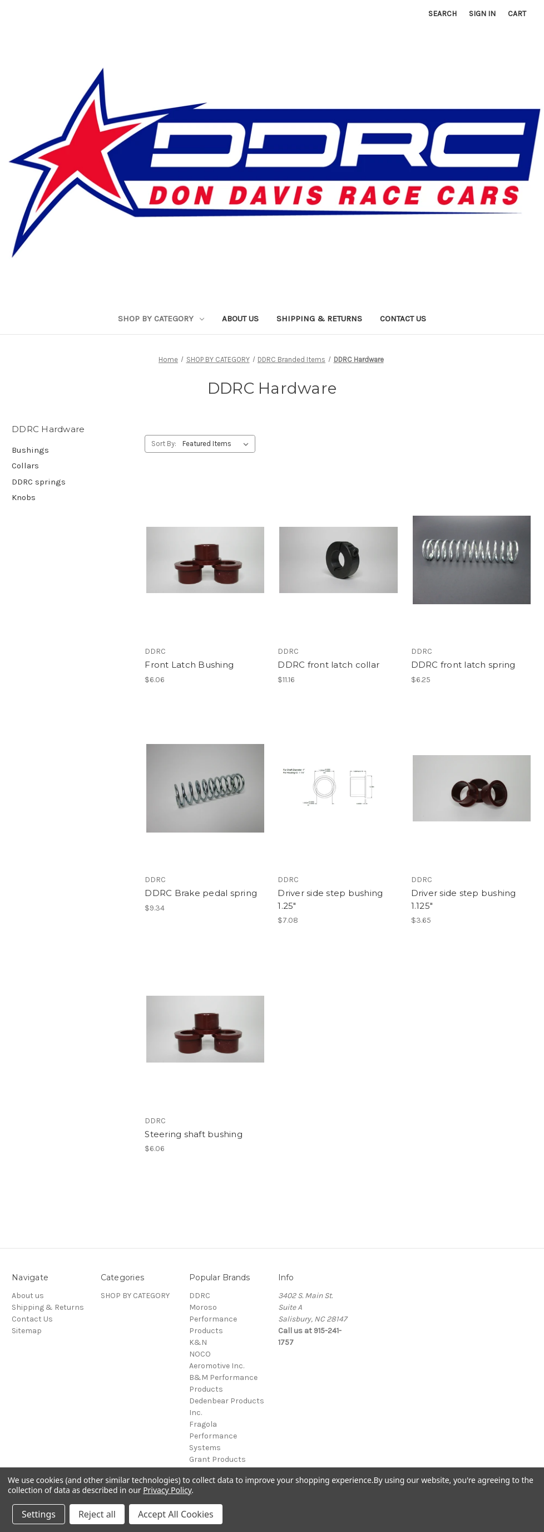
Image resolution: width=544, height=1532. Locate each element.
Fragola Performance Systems (213, 1436)
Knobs (24, 497)
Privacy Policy (167, 1490)
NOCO (200, 1354)
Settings (39, 1514)
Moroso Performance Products (213, 1319)
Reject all (97, 1514)
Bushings (30, 450)
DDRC (199, 1295)
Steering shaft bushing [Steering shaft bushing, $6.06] (194, 1134)
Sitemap (27, 1330)
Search (442, 13)
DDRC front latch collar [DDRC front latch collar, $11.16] (328, 664)
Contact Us (403, 319)
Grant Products (217, 1459)
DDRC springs (39, 482)
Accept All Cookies (176, 1514)
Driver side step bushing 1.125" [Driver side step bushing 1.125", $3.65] (463, 899)
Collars (25, 466)
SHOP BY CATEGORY (161, 319)
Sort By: (163, 443)
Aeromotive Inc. (216, 1366)
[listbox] (218, 443)
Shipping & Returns (319, 319)
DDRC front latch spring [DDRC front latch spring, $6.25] (463, 664)
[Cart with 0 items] (517, 13)
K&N (198, 1342)
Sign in (482, 13)
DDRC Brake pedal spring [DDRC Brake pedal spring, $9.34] (201, 893)
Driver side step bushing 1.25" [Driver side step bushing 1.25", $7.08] (330, 899)
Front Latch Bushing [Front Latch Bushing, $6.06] (189, 664)
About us (240, 319)
